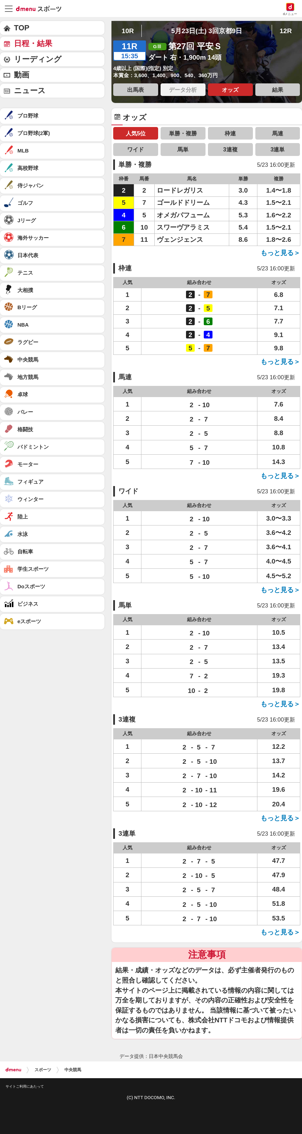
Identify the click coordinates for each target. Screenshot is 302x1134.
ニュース (30, 90)
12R (286, 31)
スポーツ (42, 1069)
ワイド (135, 149)
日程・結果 (33, 43)
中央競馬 (72, 1069)
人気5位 (136, 133)
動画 (21, 74)
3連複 (230, 149)
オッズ (230, 90)
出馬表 (135, 90)
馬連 (277, 133)
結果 (277, 90)
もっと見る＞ (280, 252)
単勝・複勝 (183, 133)
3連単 (277, 149)
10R (128, 31)
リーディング (38, 59)
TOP (21, 27)
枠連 (230, 133)
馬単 (182, 149)
